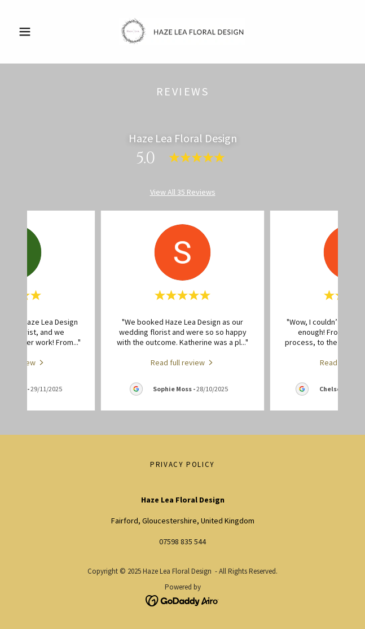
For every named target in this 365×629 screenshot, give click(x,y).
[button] (39, 31)
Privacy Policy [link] (182, 464)
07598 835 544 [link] (182, 541)
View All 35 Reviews (183, 192)
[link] (182, 31)
